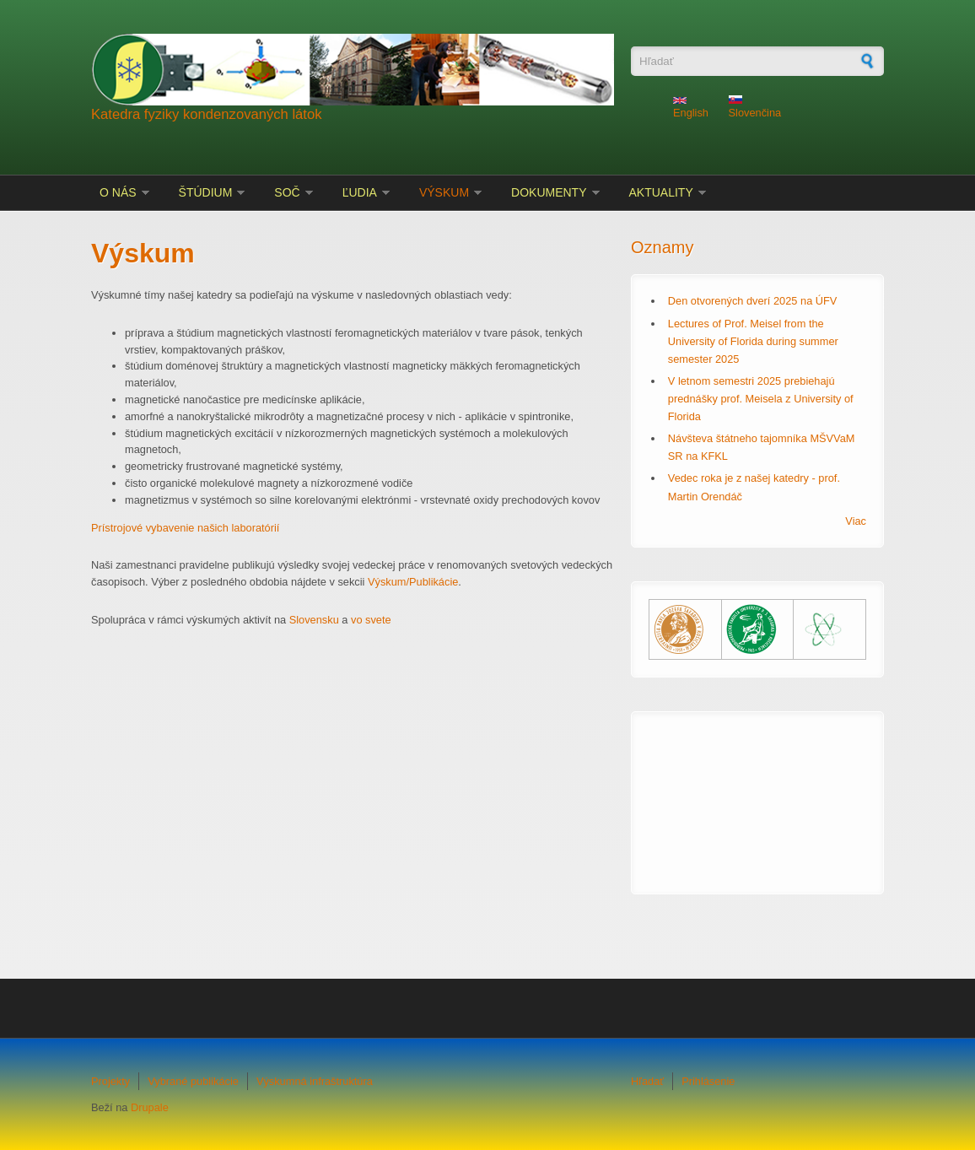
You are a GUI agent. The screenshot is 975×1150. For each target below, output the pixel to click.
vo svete (371, 619)
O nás (118, 192)
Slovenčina (755, 107)
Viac (855, 521)
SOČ (286, 192)
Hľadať (647, 1081)
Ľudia (359, 192)
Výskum (444, 192)
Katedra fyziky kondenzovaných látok (206, 114)
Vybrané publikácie (193, 1081)
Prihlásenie (708, 1081)
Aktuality (661, 192)
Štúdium (206, 192)
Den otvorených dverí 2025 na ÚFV (753, 300)
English (690, 108)
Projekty (110, 1081)
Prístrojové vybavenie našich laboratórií (185, 527)
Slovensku (314, 619)
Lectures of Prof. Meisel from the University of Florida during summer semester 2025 (753, 341)
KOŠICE (757, 792)
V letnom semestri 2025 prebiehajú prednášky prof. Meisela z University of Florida (761, 399)
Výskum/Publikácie (413, 581)
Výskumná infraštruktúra (314, 1081)
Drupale (150, 1107)
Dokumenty (548, 192)
